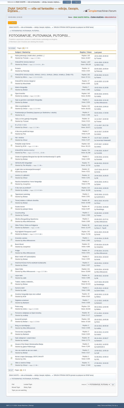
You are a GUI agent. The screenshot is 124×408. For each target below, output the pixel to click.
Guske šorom (20, 207)
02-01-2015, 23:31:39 (101, 232)
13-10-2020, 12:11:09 (101, 81)
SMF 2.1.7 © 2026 (11, 405)
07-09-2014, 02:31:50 (101, 244)
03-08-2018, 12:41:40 (101, 100)
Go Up (10, 370)
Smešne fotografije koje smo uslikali (28, 294)
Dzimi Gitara (100, 290)
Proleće (18, 68)
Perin (98, 322)
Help (98, 405)
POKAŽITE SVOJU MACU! (25, 62)
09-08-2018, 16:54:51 (101, 94)
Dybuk (98, 184)
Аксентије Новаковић (103, 140)
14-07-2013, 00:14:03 (101, 282)
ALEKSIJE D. (100, 197)
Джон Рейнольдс (29, 346)
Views (89, 52)
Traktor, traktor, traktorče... (24, 282)
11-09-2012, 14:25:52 (101, 344)
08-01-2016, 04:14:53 (101, 201)
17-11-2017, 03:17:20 (101, 125)
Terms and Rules (106, 405)
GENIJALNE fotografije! (23, 163)
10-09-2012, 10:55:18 (101, 351)
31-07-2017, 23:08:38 (101, 138)
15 (41, 152)
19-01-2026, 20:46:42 (101, 56)
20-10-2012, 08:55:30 (101, 326)
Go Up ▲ (115, 405)
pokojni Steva (28, 209)
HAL (24, 359)
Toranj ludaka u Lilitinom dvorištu (27, 200)
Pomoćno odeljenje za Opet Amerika (28, 313)
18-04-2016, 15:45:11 (101, 182)
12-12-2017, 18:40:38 (101, 119)
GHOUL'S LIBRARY (22, 175)
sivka (25, 309)
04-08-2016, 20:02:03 (101, 163)
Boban (25, 90)
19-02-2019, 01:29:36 (101, 87)
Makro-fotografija (21, 87)
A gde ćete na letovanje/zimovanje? (28, 169)
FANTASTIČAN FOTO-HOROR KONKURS (30, 263)
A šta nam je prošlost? (23, 188)
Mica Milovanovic (101, 103)
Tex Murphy (27, 165)
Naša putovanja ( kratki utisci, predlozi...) (29, 55)
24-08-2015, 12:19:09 (101, 213)
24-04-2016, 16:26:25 (101, 176)
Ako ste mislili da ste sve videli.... (27, 350)
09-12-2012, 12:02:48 (101, 307)
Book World (19, 244)
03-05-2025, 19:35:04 (101, 69)
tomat (25, 172)
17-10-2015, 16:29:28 (101, 207)
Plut (24, 134)
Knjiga (17, 250)
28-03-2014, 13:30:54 (101, 263)
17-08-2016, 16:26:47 (101, 151)
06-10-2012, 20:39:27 (101, 338)
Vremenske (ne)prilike (23, 332)
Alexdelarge (100, 209)
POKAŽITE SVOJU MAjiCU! (25, 81)
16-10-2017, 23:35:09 (101, 132)
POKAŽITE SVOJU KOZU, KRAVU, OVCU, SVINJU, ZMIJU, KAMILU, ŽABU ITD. (44, 75)
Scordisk (99, 128)
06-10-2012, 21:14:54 (101, 332)
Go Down (11, 48)
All (38, 58)
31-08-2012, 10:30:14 (101, 357)
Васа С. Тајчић (101, 228)
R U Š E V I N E (21, 125)
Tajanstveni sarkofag (22, 194)
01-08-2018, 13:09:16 (101, 106)
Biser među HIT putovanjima (25, 257)
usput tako (19, 275)
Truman (25, 58)
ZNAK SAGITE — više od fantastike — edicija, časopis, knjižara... (43, 10)
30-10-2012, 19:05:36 (101, 319)
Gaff (97, 353)
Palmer (98, 77)
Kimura (98, 241)
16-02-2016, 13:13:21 (101, 194)
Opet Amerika (20, 93)
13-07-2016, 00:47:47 (101, 169)
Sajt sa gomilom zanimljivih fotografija (28, 100)
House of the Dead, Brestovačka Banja (29, 344)
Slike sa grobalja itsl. (22, 106)
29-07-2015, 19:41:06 (101, 225)
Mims (25, 77)
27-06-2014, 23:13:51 (101, 251)
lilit (97, 84)
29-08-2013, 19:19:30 (101, 276)
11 (24, 115)
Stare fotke (19, 269)
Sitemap (31, 405)
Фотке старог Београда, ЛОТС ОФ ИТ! (29, 356)
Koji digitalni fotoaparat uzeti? (25, 232)
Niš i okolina (19, 138)
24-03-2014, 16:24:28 (101, 269)
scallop (25, 96)
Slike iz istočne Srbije (22, 363)
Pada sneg (19, 306)
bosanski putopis (21, 319)
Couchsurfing (20, 213)
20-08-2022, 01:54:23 (101, 75)
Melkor (98, 297)
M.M (24, 146)
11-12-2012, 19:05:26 (101, 300)
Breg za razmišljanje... (23, 325)
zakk (24, 278)
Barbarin (26, 228)
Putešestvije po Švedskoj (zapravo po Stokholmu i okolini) (36, 112)
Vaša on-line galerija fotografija (26, 119)
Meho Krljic (100, 65)
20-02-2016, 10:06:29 (101, 188)
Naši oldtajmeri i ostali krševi (25, 338)
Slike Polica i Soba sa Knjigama (26, 225)
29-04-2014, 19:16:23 (101, 257)
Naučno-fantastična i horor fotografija (28, 181)
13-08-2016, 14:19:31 (101, 157)
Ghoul (25, 64)
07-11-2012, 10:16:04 (101, 313)
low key (98, 190)
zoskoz (98, 134)
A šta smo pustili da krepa (24, 131)
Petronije (26, 71)
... (41, 64)
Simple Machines (23, 405)
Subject (18, 52)
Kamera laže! (20, 288)
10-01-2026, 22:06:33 (101, 62)
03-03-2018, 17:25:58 (101, 113)
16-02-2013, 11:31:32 (101, 294)
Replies (83, 52)
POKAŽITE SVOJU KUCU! (24, 150)
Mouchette (27, 83)
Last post (99, 52)
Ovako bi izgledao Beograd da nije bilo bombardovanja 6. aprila (37, 157)
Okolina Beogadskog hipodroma (26, 219)
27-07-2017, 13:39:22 (101, 144)
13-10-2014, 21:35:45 (101, 238)
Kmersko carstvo (21, 238)
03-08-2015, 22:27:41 (101, 219)
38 (42, 64)
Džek (98, 166)
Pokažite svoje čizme (22, 144)
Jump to (83, 384)
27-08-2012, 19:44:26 (101, 363)
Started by (26, 52)
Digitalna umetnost (21, 300)
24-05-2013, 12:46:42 (101, 288)
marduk (25, 340)
